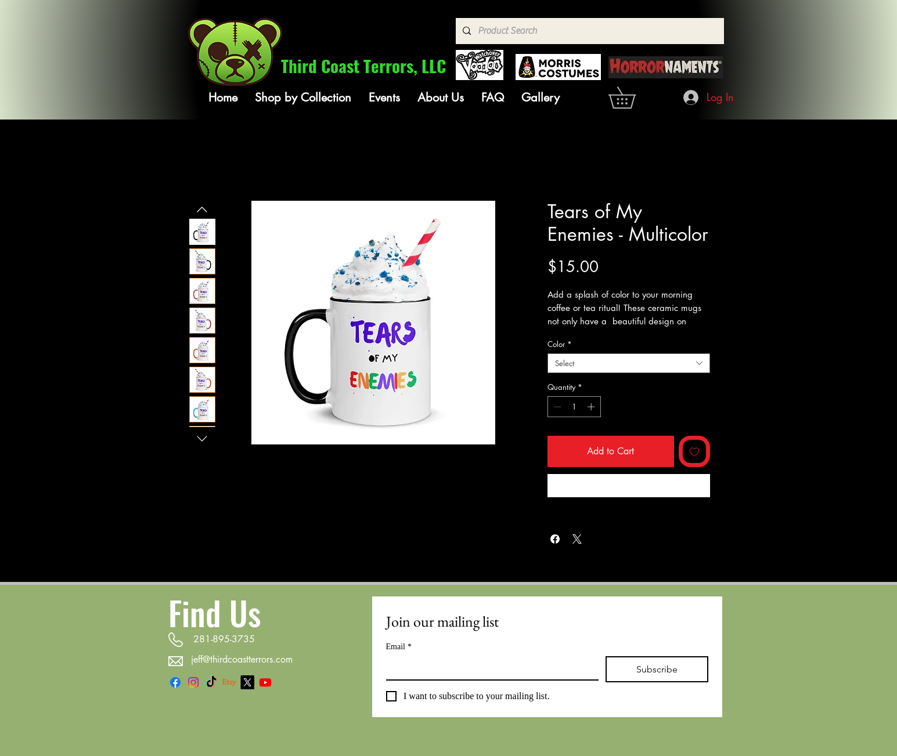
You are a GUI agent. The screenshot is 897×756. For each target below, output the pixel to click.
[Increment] (592, 407)
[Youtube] (265, 682)
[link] (632, 97)
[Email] (489, 667)
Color (559, 344)
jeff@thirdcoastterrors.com (242, 659)
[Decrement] (556, 407)
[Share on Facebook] (555, 539)
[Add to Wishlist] (694, 451)
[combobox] (628, 363)
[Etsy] (229, 682)
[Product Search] (589, 31)
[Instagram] (193, 682)
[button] (303, 97)
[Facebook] (175, 682)
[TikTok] (211, 682)
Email (399, 647)
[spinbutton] (574, 407)
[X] (247, 682)
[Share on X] (577, 539)
